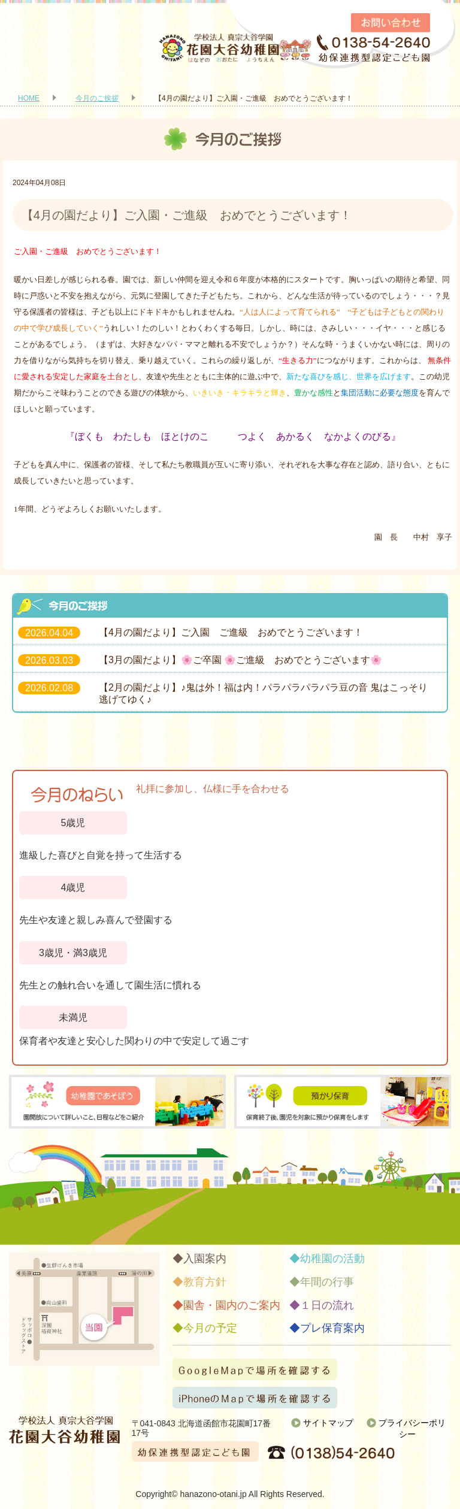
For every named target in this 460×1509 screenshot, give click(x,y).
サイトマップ (328, 1423)
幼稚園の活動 (332, 1259)
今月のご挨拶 (97, 98)
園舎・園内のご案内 (231, 1305)
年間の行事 (327, 1282)
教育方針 (204, 1282)
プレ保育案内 (332, 1328)
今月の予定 (210, 1328)
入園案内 (204, 1259)
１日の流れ (327, 1305)
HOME (29, 98)
